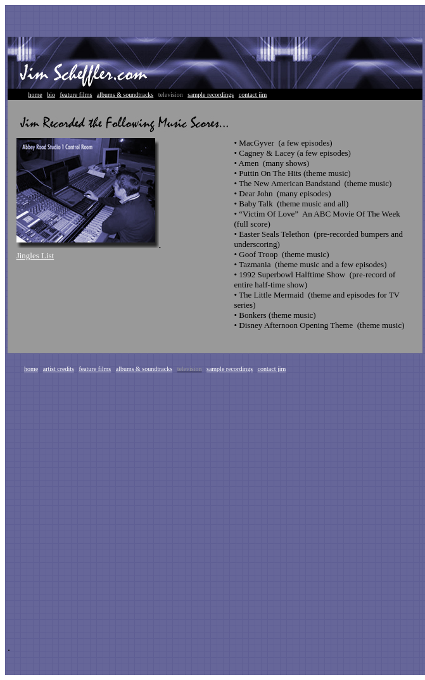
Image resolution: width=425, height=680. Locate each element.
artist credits (58, 368)
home (35, 94)
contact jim (253, 94)
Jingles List (35, 255)
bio (51, 94)
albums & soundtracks (125, 94)
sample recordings (210, 94)
